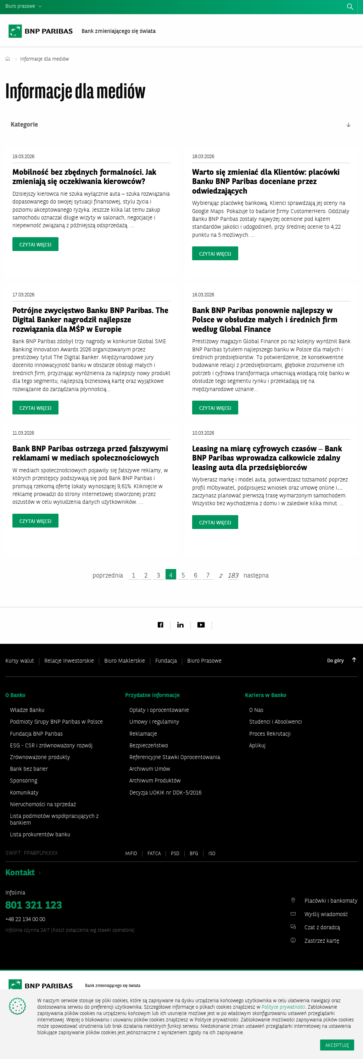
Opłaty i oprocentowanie (159, 711)
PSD (175, 853)
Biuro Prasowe (204, 661)
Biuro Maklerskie (124, 661)
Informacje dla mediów (45, 59)
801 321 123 (33, 906)
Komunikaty (24, 793)
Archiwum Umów (149, 770)
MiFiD (131, 853)
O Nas (256, 711)
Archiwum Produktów (155, 781)
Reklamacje (143, 734)
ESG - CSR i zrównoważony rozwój (51, 746)
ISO (212, 853)
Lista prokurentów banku (40, 835)
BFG (194, 853)
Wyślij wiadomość (326, 915)
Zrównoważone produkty (40, 757)
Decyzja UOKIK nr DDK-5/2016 (165, 793)
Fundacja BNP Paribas (36, 734)
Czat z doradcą (322, 928)
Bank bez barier (29, 770)
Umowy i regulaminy (154, 722)
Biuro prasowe (20, 6)
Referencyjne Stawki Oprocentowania (174, 757)
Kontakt (20, 873)
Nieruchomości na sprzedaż (43, 805)
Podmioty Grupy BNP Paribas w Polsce (56, 722)
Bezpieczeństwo (148, 746)
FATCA (154, 853)
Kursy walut (19, 661)
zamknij (360, 8)
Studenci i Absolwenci (275, 722)
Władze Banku (27, 711)
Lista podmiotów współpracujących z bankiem (54, 820)
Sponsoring (23, 781)
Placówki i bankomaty (331, 901)
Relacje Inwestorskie (69, 661)
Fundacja (166, 661)
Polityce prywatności (283, 1007)
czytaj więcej (35, 245)
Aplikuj (257, 746)
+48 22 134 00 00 (25, 920)
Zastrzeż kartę (322, 941)
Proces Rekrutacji (270, 734)
